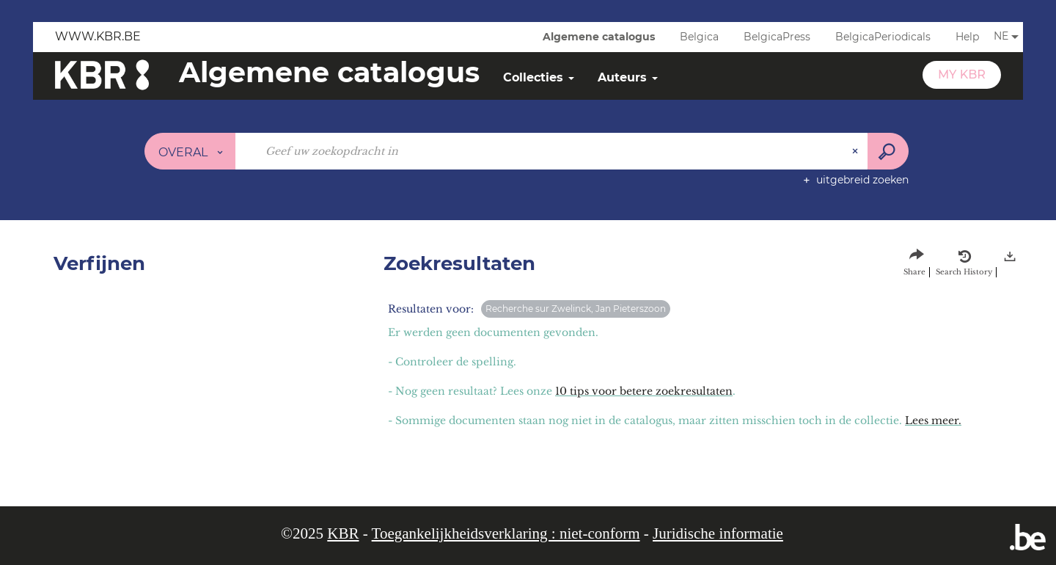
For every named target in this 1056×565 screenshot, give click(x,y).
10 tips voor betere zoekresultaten (644, 391)
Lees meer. (933, 420)
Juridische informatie (718, 533)
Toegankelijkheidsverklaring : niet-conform (506, 533)
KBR (343, 533)
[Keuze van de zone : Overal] (190, 151)
